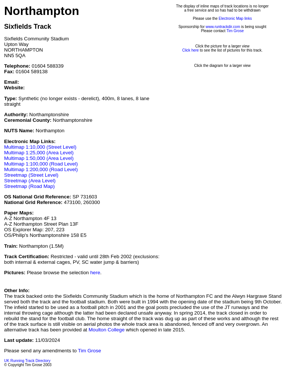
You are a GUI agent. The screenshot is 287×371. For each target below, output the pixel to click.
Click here (190, 50)
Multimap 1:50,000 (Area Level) (39, 158)
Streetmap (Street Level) (31, 175)
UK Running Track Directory (27, 361)
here (95, 272)
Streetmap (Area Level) (30, 180)
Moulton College (106, 330)
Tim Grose (235, 31)
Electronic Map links (235, 18)
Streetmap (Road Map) (29, 186)
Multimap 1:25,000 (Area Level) (39, 152)
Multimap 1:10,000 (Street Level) (40, 147)
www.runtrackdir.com (223, 27)
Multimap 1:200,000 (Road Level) (41, 169)
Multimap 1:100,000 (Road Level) (41, 164)
